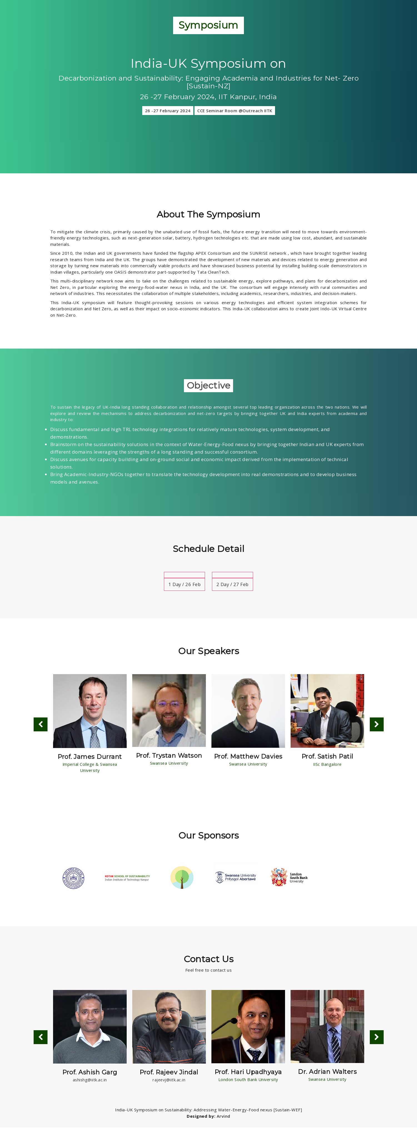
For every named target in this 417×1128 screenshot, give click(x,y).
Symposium (208, 25)
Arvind (223, 1116)
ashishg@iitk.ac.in (89, 1080)
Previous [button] (41, 725)
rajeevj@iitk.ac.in (169, 1080)
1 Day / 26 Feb (184, 584)
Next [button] (377, 725)
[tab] (184, 575)
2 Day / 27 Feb (232, 584)
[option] (89, 724)
